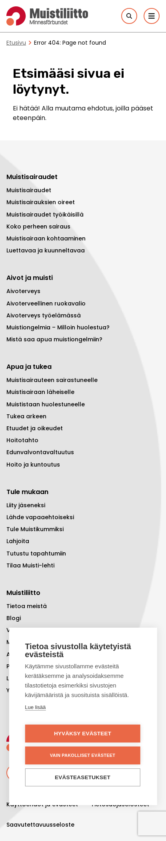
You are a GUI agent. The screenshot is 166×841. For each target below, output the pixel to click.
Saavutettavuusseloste (40, 824)
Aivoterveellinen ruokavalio (46, 303)
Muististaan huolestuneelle (45, 404)
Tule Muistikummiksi (35, 529)
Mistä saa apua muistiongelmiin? (54, 339)
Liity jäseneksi (25, 505)
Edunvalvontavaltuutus (40, 452)
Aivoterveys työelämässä (43, 315)
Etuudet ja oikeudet (34, 428)
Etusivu (16, 43)
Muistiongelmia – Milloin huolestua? (58, 327)
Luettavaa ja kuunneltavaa (45, 250)
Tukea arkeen (26, 416)
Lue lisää (35, 708)
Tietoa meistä (26, 606)
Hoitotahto (22, 440)
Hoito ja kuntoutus (33, 464)
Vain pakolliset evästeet (82, 755)
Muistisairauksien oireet (40, 202)
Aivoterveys (23, 291)
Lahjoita (17, 541)
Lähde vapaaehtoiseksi (40, 517)
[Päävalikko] (152, 16)
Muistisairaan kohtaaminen (46, 238)
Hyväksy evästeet (82, 734)
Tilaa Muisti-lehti (30, 565)
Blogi (13, 618)
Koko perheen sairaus (38, 226)
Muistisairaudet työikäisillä (45, 214)
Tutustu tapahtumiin (36, 553)
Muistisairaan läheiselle (40, 392)
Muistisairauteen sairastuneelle (52, 380)
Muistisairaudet (28, 190)
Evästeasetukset (82, 778)
